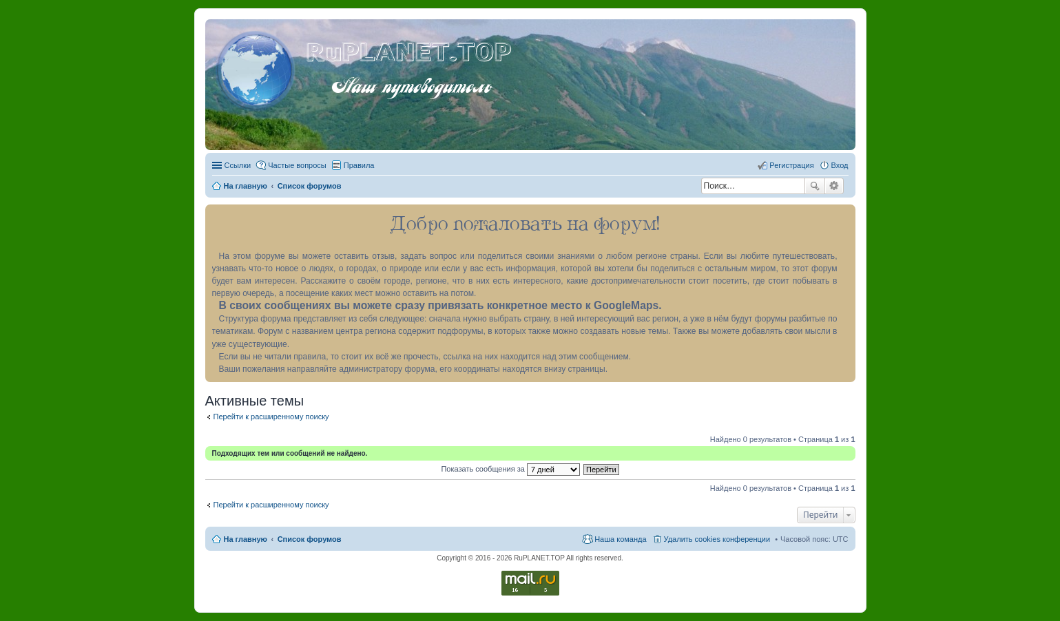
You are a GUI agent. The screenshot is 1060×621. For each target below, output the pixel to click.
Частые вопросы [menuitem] (297, 165)
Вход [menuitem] (840, 165)
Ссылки (238, 165)
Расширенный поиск (834, 186)
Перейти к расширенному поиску (271, 416)
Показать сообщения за (510, 469)
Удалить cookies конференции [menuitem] (717, 539)
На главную (245, 539)
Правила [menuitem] (359, 165)
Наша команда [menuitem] (620, 539)
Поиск (814, 186)
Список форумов (310, 539)
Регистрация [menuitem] (791, 165)
